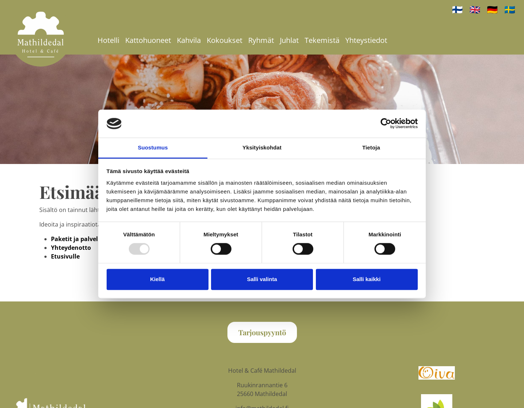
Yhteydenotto (71, 248)
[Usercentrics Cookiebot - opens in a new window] (386, 123)
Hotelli (108, 40)
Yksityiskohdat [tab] (261, 147)
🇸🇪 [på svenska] (509, 9)
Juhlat (289, 40)
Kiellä (157, 279)
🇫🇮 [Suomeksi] (457, 9)
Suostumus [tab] (153, 147)
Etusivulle (65, 256)
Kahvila (189, 40)
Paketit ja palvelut (77, 239)
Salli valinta (262, 279)
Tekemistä (322, 40)
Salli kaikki (367, 279)
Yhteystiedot (366, 40)
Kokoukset (224, 40)
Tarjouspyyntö (262, 332)
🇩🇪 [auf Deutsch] (492, 9)
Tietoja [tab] (371, 147)
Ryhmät (261, 40)
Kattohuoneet (148, 40)
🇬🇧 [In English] (474, 9)
